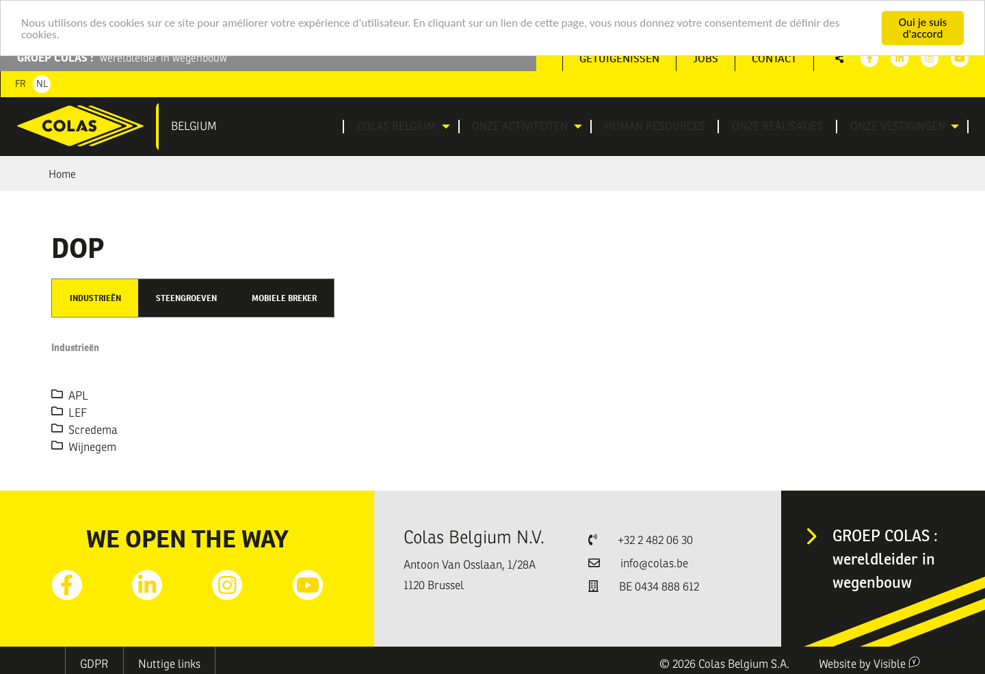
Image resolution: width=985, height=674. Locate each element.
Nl (42, 84)
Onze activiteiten (521, 126)
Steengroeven (186, 297)
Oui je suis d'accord (923, 28)
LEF (69, 412)
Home (62, 174)
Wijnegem (83, 446)
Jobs (705, 58)
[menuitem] (405, 126)
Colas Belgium (396, 126)
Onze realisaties (777, 126)
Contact (774, 58)
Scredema (84, 429)
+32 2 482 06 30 (655, 540)
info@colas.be (654, 563)
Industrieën (95, 297)
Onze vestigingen (892, 126)
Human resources (659, 126)
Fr (20, 84)
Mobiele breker (284, 297)
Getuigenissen (619, 58)
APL (69, 395)
